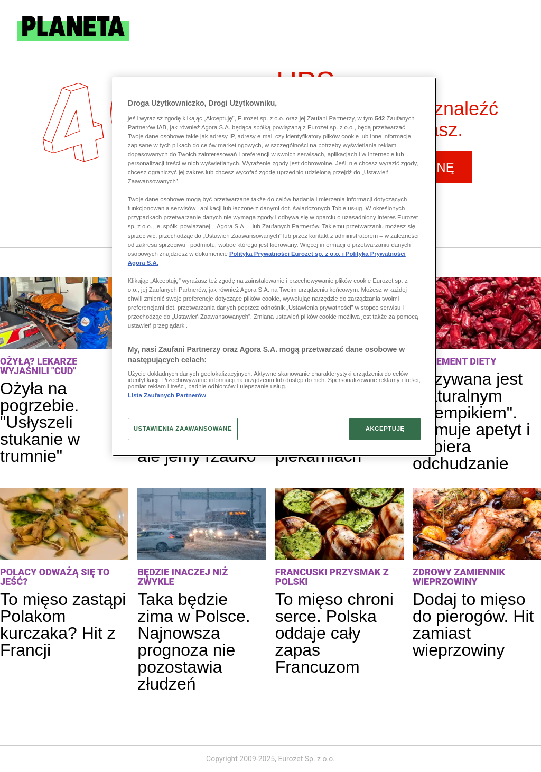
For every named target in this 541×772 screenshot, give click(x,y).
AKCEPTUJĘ (385, 428)
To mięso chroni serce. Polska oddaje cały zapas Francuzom (334, 633)
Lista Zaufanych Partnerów (167, 395)
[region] (274, 267)
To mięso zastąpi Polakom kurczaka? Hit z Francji (63, 624)
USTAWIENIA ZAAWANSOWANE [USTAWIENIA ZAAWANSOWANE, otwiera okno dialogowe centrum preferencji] (183, 428)
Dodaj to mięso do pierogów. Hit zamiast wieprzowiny (473, 624)
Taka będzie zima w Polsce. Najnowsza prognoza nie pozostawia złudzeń (193, 641)
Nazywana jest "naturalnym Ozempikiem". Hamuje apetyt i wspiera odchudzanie (471, 421)
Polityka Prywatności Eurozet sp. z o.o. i (287, 253)
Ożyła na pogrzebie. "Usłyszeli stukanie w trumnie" (40, 422)
